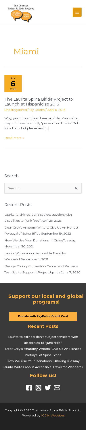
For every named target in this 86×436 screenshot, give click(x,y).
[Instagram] (38, 387)
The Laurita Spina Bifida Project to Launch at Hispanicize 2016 (38, 102)
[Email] (57, 387)
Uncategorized (15, 109)
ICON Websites (53, 415)
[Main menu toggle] (77, 12)
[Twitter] (47, 387)
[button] (43, 316)
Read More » (14, 137)
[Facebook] (29, 387)
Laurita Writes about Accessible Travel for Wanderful (43, 367)
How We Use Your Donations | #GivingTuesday (39, 240)
